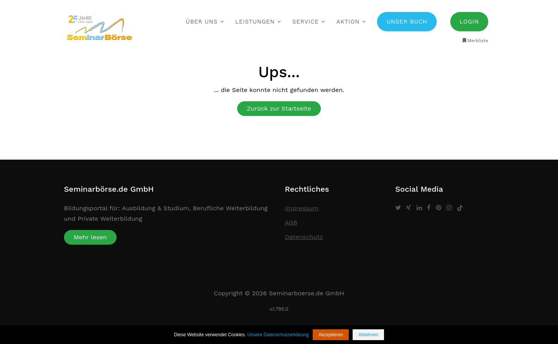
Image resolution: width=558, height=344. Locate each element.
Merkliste (475, 40)
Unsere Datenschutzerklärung (278, 334)
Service (305, 21)
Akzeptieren (331, 334)
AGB (291, 222)
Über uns (201, 21)
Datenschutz (304, 236)
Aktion (348, 21)
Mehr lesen (90, 237)
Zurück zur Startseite (279, 108)
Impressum (302, 208)
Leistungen (255, 21)
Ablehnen (368, 334)
